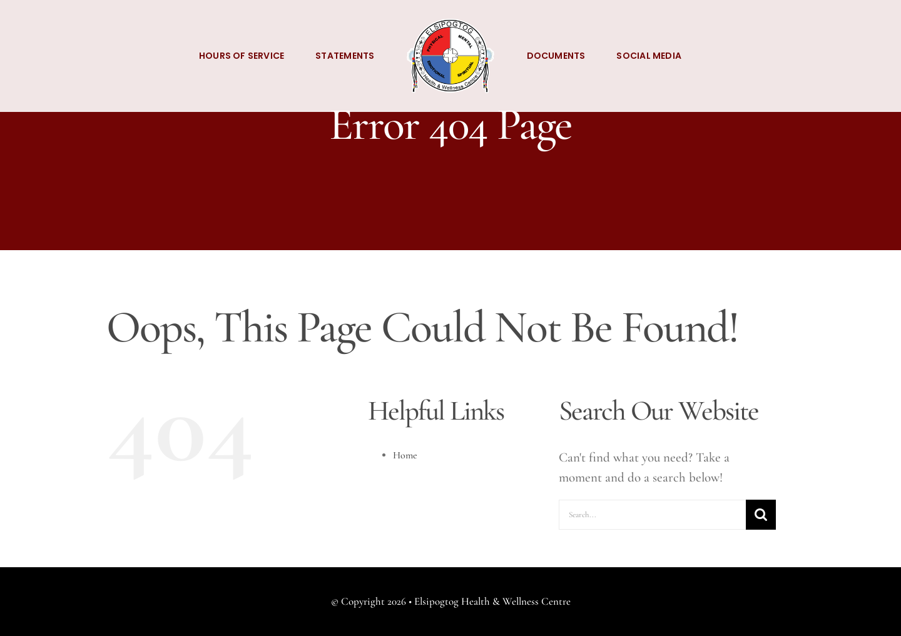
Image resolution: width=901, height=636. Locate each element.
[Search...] (652, 515)
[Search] (761, 515)
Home (405, 455)
